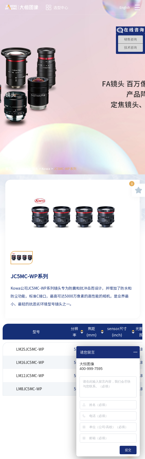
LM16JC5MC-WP (30, 362)
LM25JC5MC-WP (30, 349)
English (125, 7)
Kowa (46, 168)
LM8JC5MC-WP (29, 388)
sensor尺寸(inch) (117, 331)
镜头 (35, 168)
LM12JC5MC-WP (30, 375)
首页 (8, 168)
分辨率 (74, 331)
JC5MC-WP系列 (65, 168)
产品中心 (21, 168)
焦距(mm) (91, 331)
